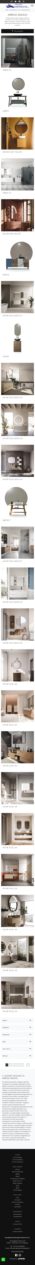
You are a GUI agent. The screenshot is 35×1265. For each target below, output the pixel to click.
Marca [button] (5, 1020)
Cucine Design (17, 1157)
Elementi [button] (6, 1027)
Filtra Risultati (17, 31)
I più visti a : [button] (7, 1049)
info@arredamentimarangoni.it (20, 1248)
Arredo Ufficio (17, 1224)
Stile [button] (4, 1042)
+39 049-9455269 (19, 1246)
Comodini (18, 1200)
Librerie (17, 1169)
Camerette (17, 1207)
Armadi (17, 1204)
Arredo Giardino (17, 1231)
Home (6, 10)
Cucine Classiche (17, 1162)
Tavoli (17, 1185)
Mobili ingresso (17, 1183)
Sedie (17, 1188)
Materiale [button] (6, 1035)
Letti (17, 1197)
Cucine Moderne (17, 1159)
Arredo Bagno (25, 10)
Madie (18, 1174)
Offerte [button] (5, 1056)
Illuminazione (17, 1214)
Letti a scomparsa (17, 1202)
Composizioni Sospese (17, 1178)
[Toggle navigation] (32, 6)
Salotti (17, 1176)
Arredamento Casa (14, 10)
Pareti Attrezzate (17, 1172)
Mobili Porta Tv (17, 1181)
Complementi (17, 1216)
